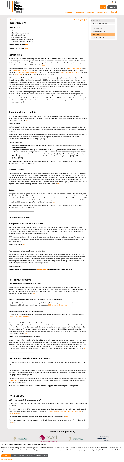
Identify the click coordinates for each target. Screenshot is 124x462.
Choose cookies (41, 456)
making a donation (15, 413)
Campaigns (91, 12)
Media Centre (80, 12)
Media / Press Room (99, 37)
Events (95, 26)
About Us (69, 12)
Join (103, 7)
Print (76, 20)
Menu (114, 12)
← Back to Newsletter (15, 20)
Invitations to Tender (19, 70)
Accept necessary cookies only (23, 456)
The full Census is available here (19, 317)
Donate (112, 7)
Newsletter (96, 34)
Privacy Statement (7, 460)
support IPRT (18, 74)
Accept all (6, 456)
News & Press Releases (100, 23)
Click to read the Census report (58, 305)
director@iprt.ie (42, 270)
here (26, 45)
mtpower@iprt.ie (14, 380)
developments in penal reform (70, 72)
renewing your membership (72, 411)
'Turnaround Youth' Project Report (27, 72)
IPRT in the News (98, 29)
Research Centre (103, 12)
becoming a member (56, 411)
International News (99, 32)
